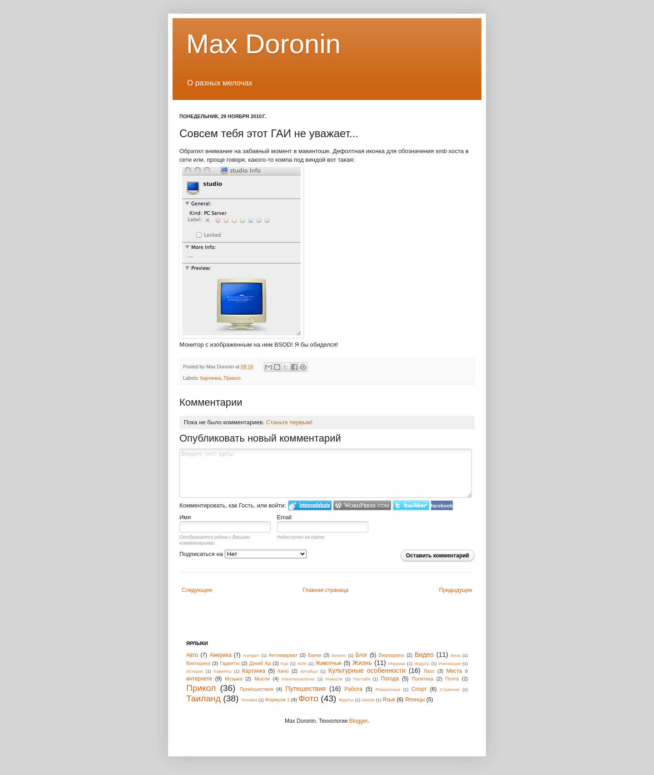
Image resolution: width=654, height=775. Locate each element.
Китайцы (308, 671)
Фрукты (346, 699)
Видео (424, 654)
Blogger (358, 721)
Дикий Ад (260, 663)
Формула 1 (277, 699)
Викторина (198, 663)
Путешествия (305, 688)
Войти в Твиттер (411, 505)
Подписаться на (243, 554)
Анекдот (251, 655)
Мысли (262, 678)
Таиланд (203, 698)
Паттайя (361, 678)
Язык (388, 699)
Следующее (197, 590)
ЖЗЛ (302, 663)
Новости (334, 678)
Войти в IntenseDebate (310, 505)
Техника (249, 699)
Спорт (419, 689)
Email (284, 517)
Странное (450, 689)
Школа (368, 699)
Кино (283, 671)
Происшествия (256, 689)
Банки (315, 655)
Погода (390, 679)
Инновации (449, 663)
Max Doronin (263, 44)
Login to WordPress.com (362, 505)
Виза (456, 655)
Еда (284, 663)
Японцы (415, 699)
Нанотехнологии (298, 678)
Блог (361, 655)
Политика (422, 678)
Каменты (222, 671)
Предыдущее (455, 590)
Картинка (210, 378)
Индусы (422, 663)
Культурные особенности (367, 670)
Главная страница (326, 590)
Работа (353, 689)
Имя (185, 517)
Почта (452, 678)
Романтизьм (388, 689)
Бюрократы (391, 655)
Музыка (233, 678)
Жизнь (362, 662)
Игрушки (397, 663)
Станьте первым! (289, 422)
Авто (192, 655)
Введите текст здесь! (325, 473)
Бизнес (339, 655)
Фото (308, 698)
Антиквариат (283, 655)
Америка (220, 655)
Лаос (429, 671)
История (194, 671)
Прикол (232, 378)
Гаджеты (229, 663)
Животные (328, 663)
